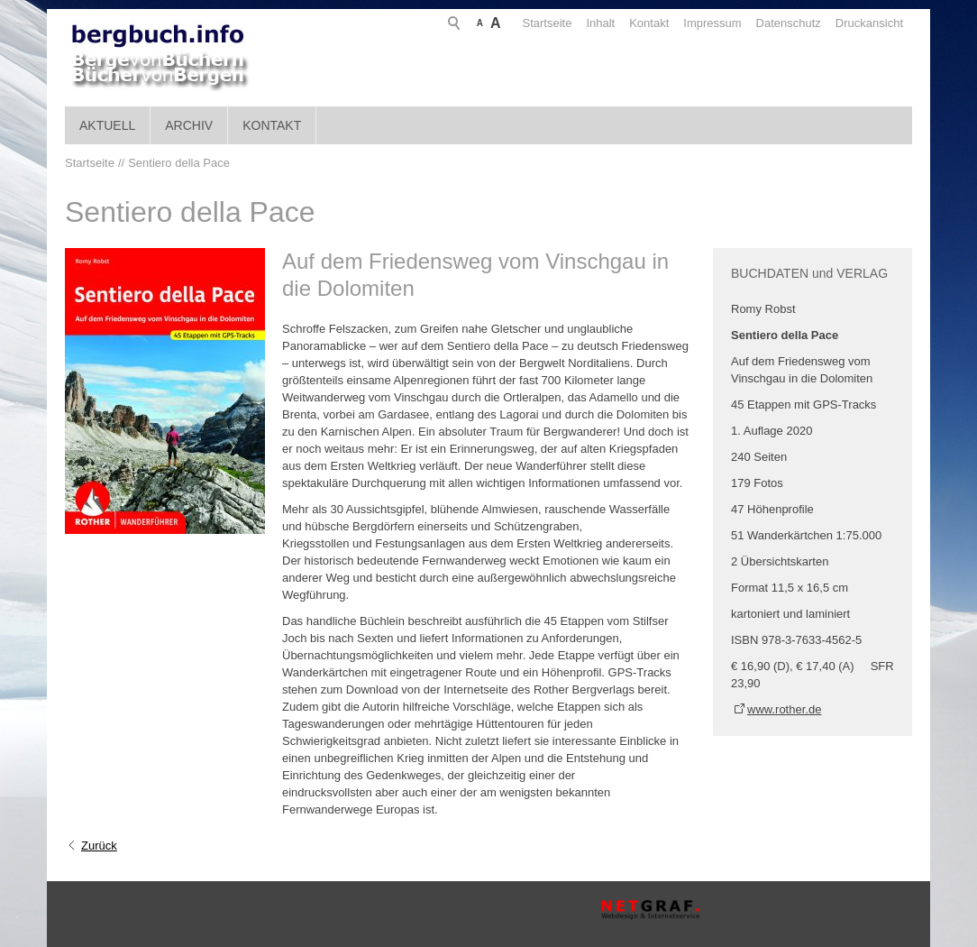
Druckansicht (800, 23)
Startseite (478, 23)
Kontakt (579, 23)
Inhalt (531, 23)
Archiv (189, 125)
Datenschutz (719, 23)
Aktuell (107, 125)
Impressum (643, 23)
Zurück (99, 845)
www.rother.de (784, 709)
